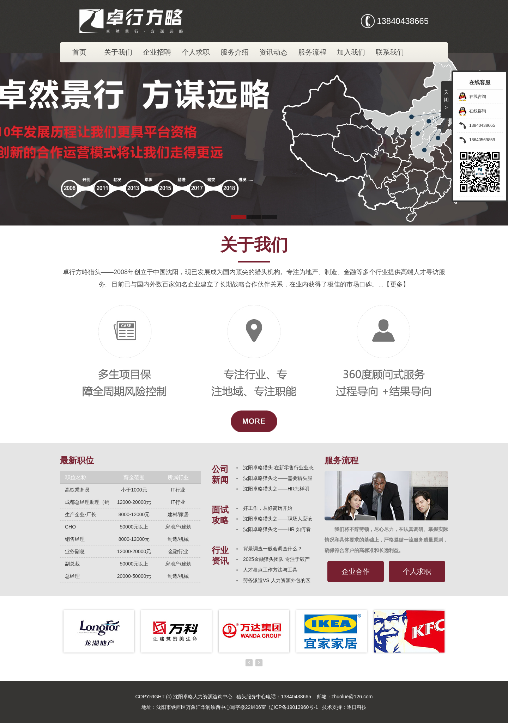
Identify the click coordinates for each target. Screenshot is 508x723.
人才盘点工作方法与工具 (270, 570)
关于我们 (118, 52)
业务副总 (75, 551)
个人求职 (196, 52)
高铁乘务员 (77, 490)
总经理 (72, 576)
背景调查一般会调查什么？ (272, 548)
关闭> (446, 99)
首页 (79, 52)
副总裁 (72, 564)
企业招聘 (157, 52)
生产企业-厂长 (80, 514)
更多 (396, 284)
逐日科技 (357, 707)
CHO (70, 527)
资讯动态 (273, 52)
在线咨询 (477, 96)
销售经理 (75, 539)
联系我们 (390, 52)
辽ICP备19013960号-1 (293, 707)
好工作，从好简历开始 (267, 508)
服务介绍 (234, 52)
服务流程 (312, 52)
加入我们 (351, 52)
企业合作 (355, 571)
